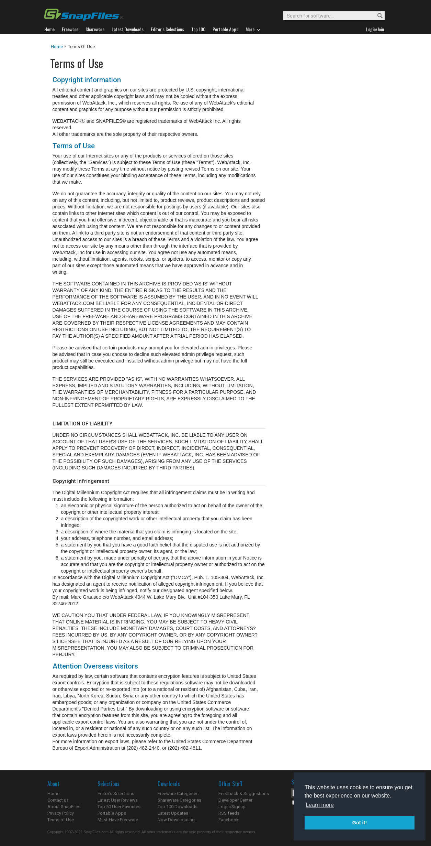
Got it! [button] (359, 822)
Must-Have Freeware (118, 819)
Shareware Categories (179, 800)
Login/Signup (232, 806)
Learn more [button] (320, 805)
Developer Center (235, 800)
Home (57, 46)
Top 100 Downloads (177, 806)
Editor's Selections (116, 793)
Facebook (228, 819)
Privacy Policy (60, 813)
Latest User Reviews (118, 800)
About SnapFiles (63, 806)
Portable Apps (112, 813)
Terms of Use (60, 819)
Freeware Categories (178, 793)
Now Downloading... (178, 819)
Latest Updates (173, 813)
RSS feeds (228, 813)
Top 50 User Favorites (119, 806)
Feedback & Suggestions (243, 793)
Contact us (58, 800)
